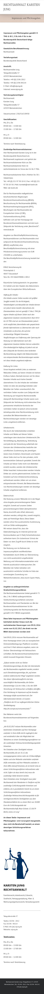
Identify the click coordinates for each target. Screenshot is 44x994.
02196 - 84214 (12, 924)
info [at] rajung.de (15, 927)
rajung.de (14, 929)
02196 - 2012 (14, 921)
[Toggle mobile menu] (39, 4)
